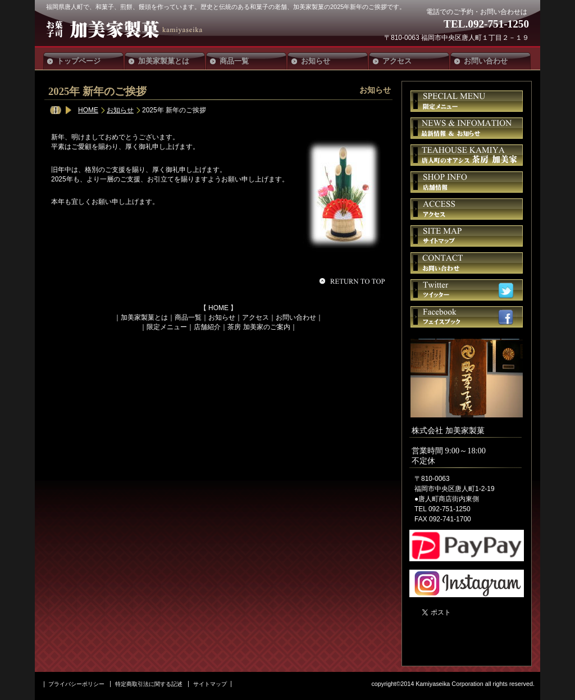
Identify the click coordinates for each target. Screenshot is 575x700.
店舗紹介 (207, 327)
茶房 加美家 (466, 155)
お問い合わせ (296, 317)
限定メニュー (167, 327)
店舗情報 (466, 182)
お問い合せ (466, 263)
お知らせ (120, 110)
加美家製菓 (129, 29)
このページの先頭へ (354, 281)
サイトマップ (466, 236)
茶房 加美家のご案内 (258, 327)
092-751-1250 (498, 24)
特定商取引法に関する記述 (148, 684)
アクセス (255, 317)
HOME (88, 110)
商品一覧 (188, 317)
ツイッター (466, 290)
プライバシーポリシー (76, 684)
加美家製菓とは (144, 317)
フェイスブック (466, 317)
